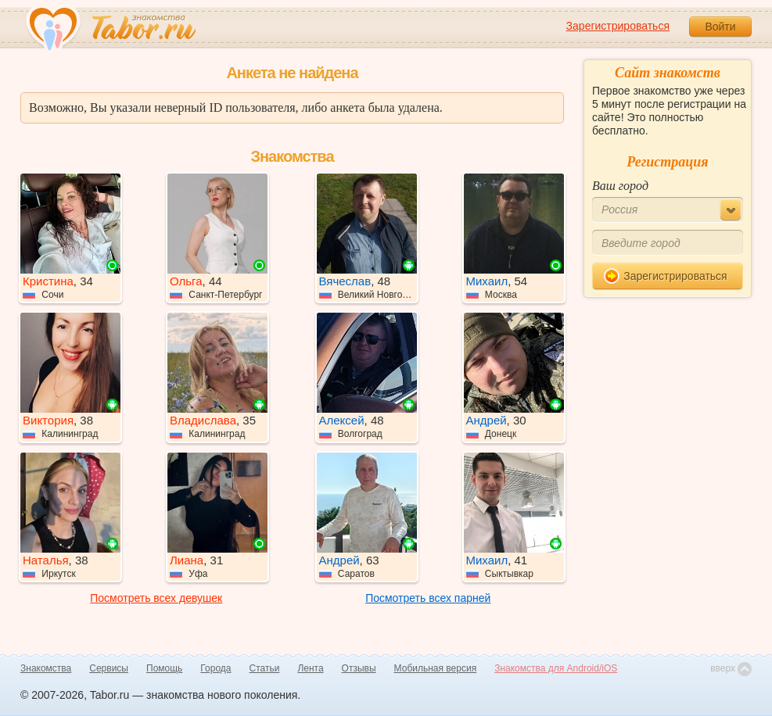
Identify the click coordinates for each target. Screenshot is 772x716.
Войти (720, 26)
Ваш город (620, 185)
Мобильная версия (435, 668)
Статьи (265, 668)
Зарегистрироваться (618, 26)
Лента (310, 668)
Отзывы (359, 668)
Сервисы (108, 668)
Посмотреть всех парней (427, 598)
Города (215, 668)
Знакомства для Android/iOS (555, 668)
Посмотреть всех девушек (156, 598)
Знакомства (45, 668)
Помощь (164, 668)
